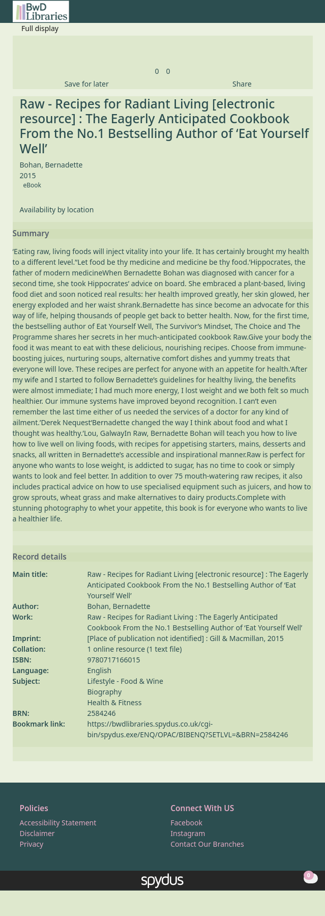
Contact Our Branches (207, 844)
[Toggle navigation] (307, 15)
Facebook (186, 822)
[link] (157, 71)
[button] (295, 15)
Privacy (32, 844)
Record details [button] (40, 557)
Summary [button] (31, 233)
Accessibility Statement (58, 822)
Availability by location (57, 209)
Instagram (187, 833)
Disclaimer (37, 833)
